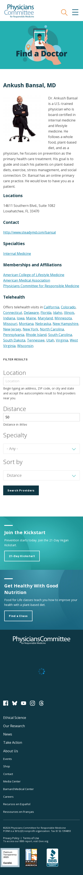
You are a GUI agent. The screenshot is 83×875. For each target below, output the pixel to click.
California (51, 307)
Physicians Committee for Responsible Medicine (41, 286)
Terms (31, 838)
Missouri (10, 323)
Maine (31, 318)
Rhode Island (36, 334)
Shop (6, 766)
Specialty (15, 435)
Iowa (20, 318)
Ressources (18, 812)
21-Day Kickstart (22, 556)
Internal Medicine (17, 253)
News (7, 734)
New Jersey (12, 329)
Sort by (13, 462)
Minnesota (63, 318)
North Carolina (52, 329)
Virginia (62, 340)
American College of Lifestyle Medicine (33, 274)
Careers (8, 797)
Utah (50, 340)
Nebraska (43, 323)
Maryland (45, 318)
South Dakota (14, 340)
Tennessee (36, 340)
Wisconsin (25, 345)
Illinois (69, 312)
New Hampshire (65, 323)
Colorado (68, 307)
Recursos (16, 804)
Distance (14, 409)
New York (30, 329)
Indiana (9, 318)
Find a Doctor (41, 45)
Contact (8, 774)
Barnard (18, 789)
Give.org (43, 841)
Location (14, 372)
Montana (26, 323)
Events (7, 759)
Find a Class (18, 616)
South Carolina (60, 334)
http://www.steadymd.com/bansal (29, 232)
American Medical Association (26, 280)
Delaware (31, 312)
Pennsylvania (13, 334)
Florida (46, 312)
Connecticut (12, 312)
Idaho (57, 312)
